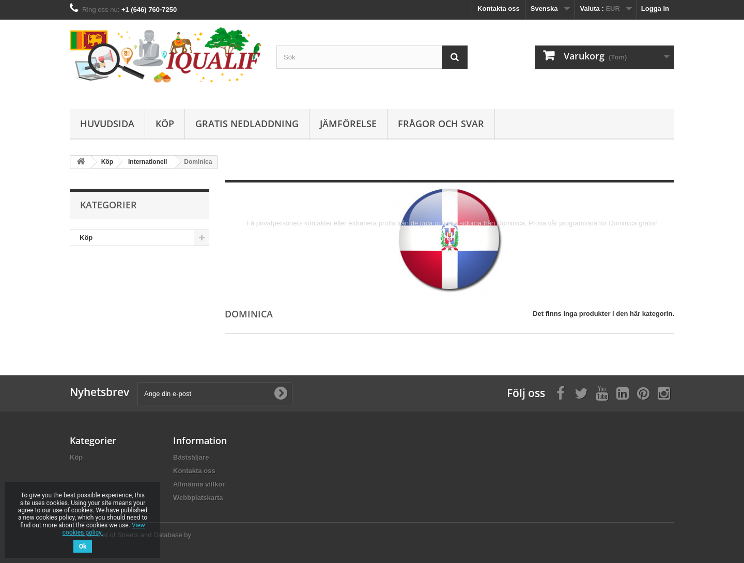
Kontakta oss (498, 8)
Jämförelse (348, 123)
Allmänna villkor (199, 484)
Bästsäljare (191, 457)
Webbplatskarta (198, 497)
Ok (83, 546)
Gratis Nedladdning (247, 123)
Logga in (655, 8)
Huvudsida (107, 123)
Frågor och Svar (441, 123)
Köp (165, 123)
